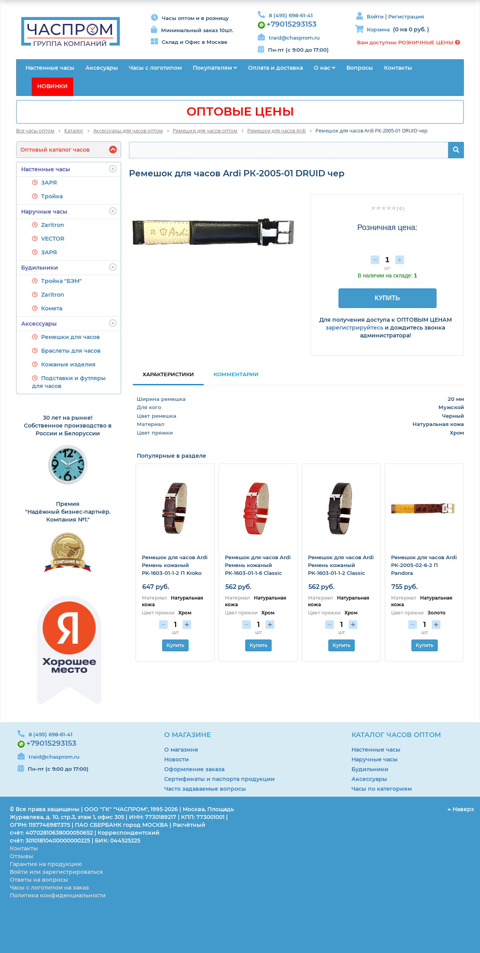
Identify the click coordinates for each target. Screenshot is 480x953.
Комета (51, 308)
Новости (176, 759)
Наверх (460, 809)
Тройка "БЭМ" (61, 280)
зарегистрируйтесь (354, 327)
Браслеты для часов (71, 350)
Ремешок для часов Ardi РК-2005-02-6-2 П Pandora (424, 565)
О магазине (181, 749)
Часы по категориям (381, 788)
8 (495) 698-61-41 (291, 15)
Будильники (69, 267)
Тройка (52, 196)
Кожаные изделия (68, 364)
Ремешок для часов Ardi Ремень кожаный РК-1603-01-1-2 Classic (341, 565)
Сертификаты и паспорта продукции (219, 779)
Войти (376, 16)
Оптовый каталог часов (55, 149)
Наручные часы (69, 211)
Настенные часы (69, 169)
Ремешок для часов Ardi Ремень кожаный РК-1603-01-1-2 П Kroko (175, 565)
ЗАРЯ (49, 182)
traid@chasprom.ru (294, 37)
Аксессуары (69, 323)
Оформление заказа (194, 769)
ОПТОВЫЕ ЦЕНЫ (240, 111)
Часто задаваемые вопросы (205, 788)
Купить (175, 645)
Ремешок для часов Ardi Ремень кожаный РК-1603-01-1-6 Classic (258, 565)
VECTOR (52, 238)
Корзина (378, 29)
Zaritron (52, 224)
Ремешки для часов (70, 337)
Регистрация (406, 16)
